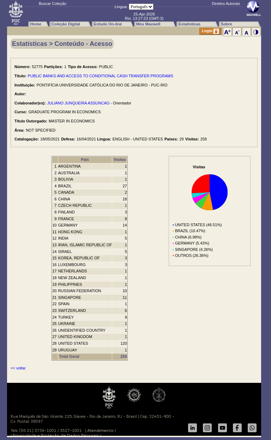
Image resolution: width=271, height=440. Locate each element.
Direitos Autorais (226, 3)
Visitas (119, 159)
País (85, 159)
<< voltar (18, 368)
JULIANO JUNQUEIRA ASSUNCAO (78, 103)
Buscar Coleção (52, 3)
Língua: (121, 7)
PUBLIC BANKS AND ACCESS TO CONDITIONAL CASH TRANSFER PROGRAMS (100, 76)
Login (210, 31)
